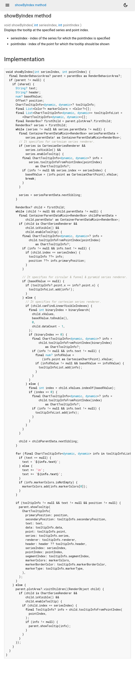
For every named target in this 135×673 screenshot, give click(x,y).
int (36, 25)
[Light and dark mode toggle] (125, 5)
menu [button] (7, 5)
